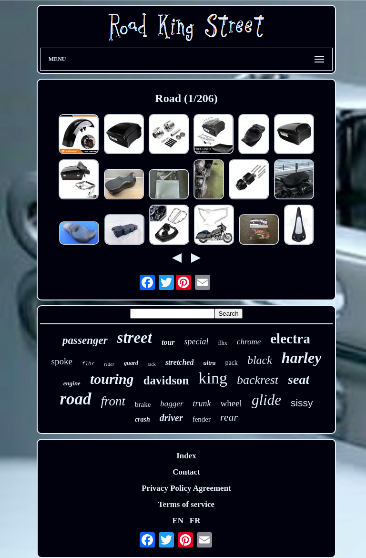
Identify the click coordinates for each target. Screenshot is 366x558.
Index (186, 455)
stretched (179, 362)
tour (168, 342)
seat (298, 379)
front (113, 401)
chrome (249, 341)
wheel (231, 403)
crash (142, 419)
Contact (186, 471)
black (259, 360)
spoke (61, 361)
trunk (202, 403)
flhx (222, 343)
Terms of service (186, 504)
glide (266, 400)
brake (143, 404)
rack (152, 364)
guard (131, 363)
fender (202, 419)
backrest (257, 380)
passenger (85, 340)
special (196, 341)
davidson (166, 380)
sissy (302, 402)
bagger (171, 403)
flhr (88, 364)
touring (112, 379)
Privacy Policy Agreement (186, 488)
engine (72, 383)
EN (177, 520)
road (75, 399)
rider (109, 364)
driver (171, 418)
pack (231, 362)
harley (302, 357)
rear (229, 417)
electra (290, 338)
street (134, 337)
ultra (209, 362)
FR (195, 520)
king (213, 378)
